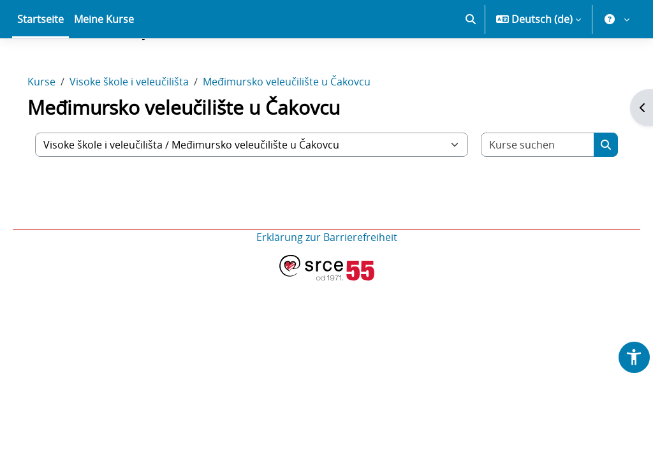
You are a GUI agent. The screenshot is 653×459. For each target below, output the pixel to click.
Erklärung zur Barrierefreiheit (326, 282)
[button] (470, 64)
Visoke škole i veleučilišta (147, 126)
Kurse (59, 126)
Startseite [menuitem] (40, 64)
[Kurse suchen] (524, 189)
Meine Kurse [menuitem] (104, 64)
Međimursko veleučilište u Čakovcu (304, 126)
